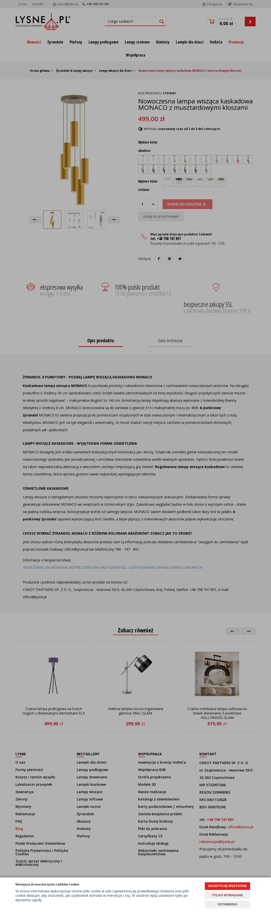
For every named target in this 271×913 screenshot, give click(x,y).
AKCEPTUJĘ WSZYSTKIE (227, 886)
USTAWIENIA (227, 904)
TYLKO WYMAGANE (227, 895)
